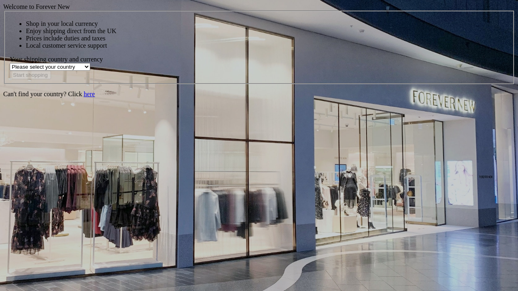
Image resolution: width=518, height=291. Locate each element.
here (89, 94)
